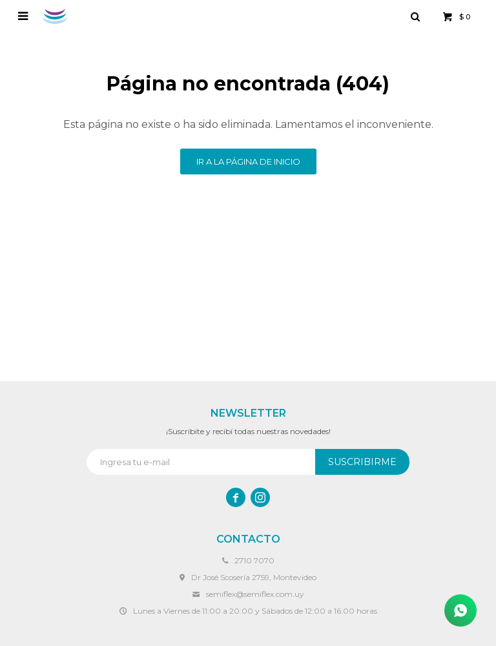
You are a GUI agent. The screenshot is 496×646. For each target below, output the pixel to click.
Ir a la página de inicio (248, 161)
